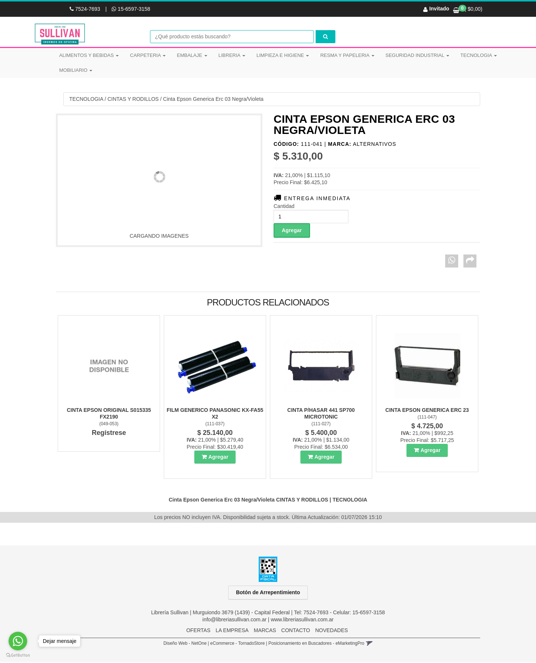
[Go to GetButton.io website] (18, 655)
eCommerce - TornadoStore (237, 644)
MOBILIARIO (75, 70)
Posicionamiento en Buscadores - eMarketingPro (316, 644)
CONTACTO (295, 631)
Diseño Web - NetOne (185, 644)
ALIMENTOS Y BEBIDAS (89, 55)
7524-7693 (86, 9)
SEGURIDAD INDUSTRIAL (417, 55)
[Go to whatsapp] (18, 641)
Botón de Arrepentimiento (268, 593)
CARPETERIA (148, 55)
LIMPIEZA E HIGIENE (282, 55)
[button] (369, 644)
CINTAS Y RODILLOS (133, 100)
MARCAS (265, 631)
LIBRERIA (231, 55)
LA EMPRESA (232, 631)
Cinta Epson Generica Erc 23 (427, 411)
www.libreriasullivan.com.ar (302, 621)
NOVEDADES (331, 631)
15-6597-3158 (131, 9)
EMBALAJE (192, 55)
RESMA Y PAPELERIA (347, 55)
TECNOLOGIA (478, 55)
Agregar (218, 458)
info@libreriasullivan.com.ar (234, 621)
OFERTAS (198, 631)
